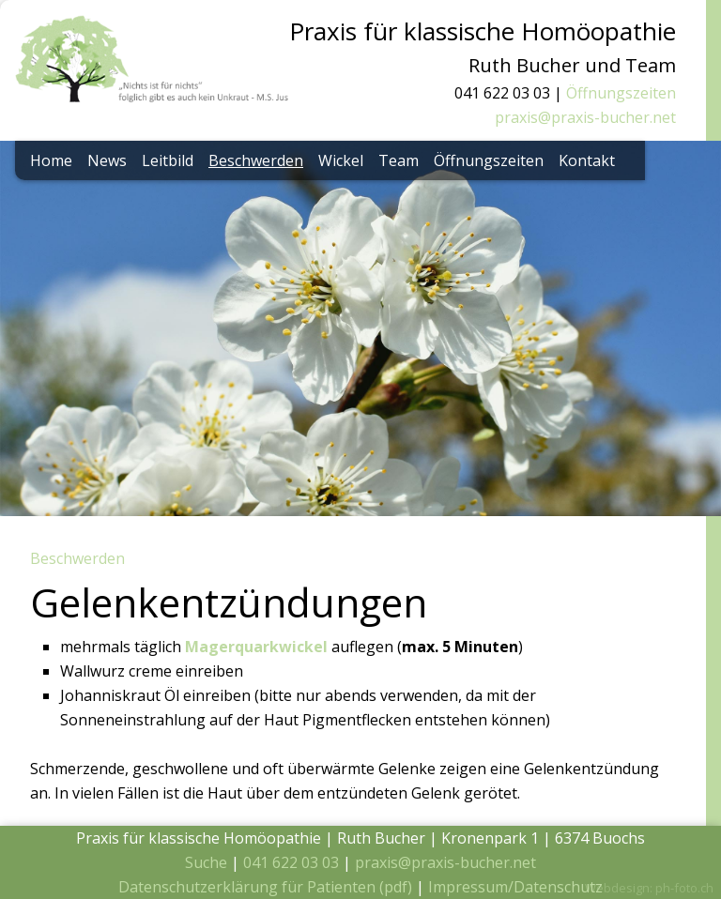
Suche (206, 862)
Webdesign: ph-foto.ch (649, 887)
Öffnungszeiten (621, 93)
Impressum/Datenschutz (515, 886)
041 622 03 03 (291, 862)
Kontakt (587, 160)
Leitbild (167, 160)
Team (398, 160)
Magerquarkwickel (256, 646)
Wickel (340, 160)
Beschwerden (255, 160)
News (107, 160)
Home (51, 160)
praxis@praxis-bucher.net (585, 117)
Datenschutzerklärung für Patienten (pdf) (265, 886)
